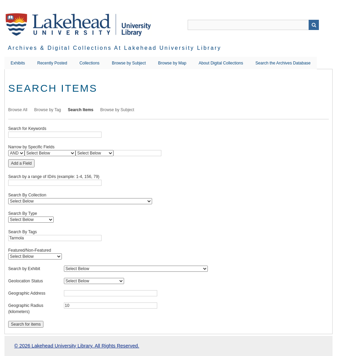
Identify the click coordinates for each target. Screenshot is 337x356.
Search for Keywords (27, 128)
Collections (89, 63)
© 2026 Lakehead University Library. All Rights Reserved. (76, 345)
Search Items (81, 109)
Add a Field (21, 163)
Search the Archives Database (282, 63)
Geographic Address (26, 293)
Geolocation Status (25, 281)
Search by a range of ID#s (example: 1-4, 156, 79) (53, 176)
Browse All (17, 109)
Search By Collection (27, 195)
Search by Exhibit (24, 268)
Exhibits (18, 63)
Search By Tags (22, 231)
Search (314, 25)
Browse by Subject (129, 63)
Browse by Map (172, 63)
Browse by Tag (47, 109)
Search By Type (22, 213)
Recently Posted (52, 63)
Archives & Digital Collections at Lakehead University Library (114, 48)
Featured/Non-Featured (29, 250)
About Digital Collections (221, 63)
